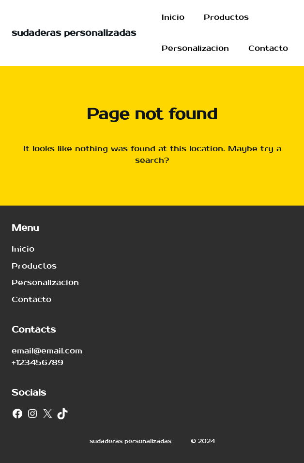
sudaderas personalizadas (74, 33)
